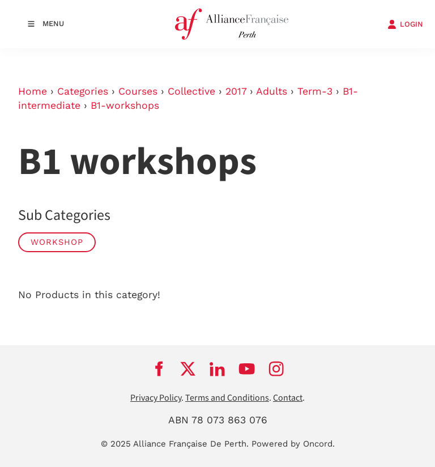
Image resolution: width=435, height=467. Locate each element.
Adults (271, 91)
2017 (235, 91)
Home (32, 91)
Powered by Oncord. (293, 444)
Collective (191, 91)
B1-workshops (125, 105)
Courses (137, 91)
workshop (57, 242)
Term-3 (314, 91)
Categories (82, 91)
